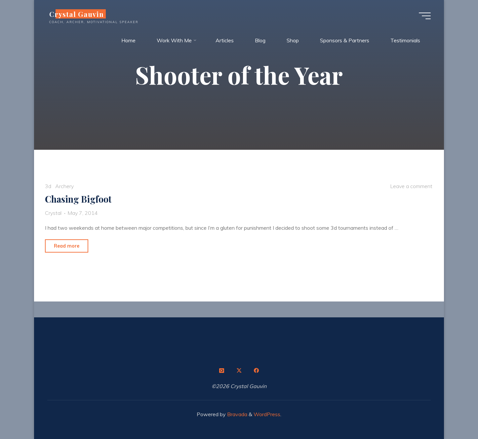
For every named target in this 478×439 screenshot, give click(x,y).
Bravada (236, 414)
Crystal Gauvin (76, 14)
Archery (64, 186)
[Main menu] (425, 16)
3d (48, 186)
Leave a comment (411, 186)
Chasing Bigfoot (78, 199)
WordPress (267, 414)
